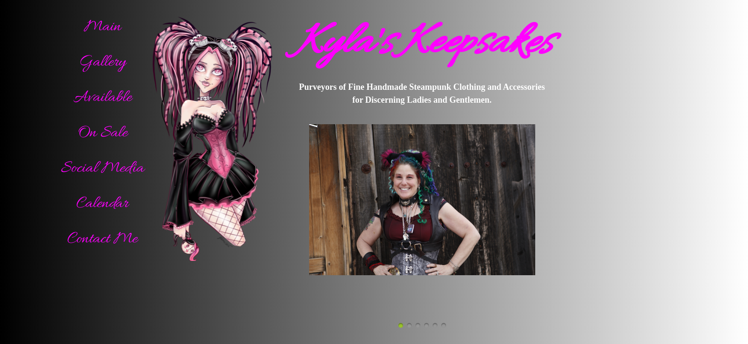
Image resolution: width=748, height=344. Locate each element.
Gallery (102, 62)
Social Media (102, 168)
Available (102, 97)
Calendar (102, 204)
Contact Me (102, 239)
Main (102, 27)
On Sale (102, 133)
